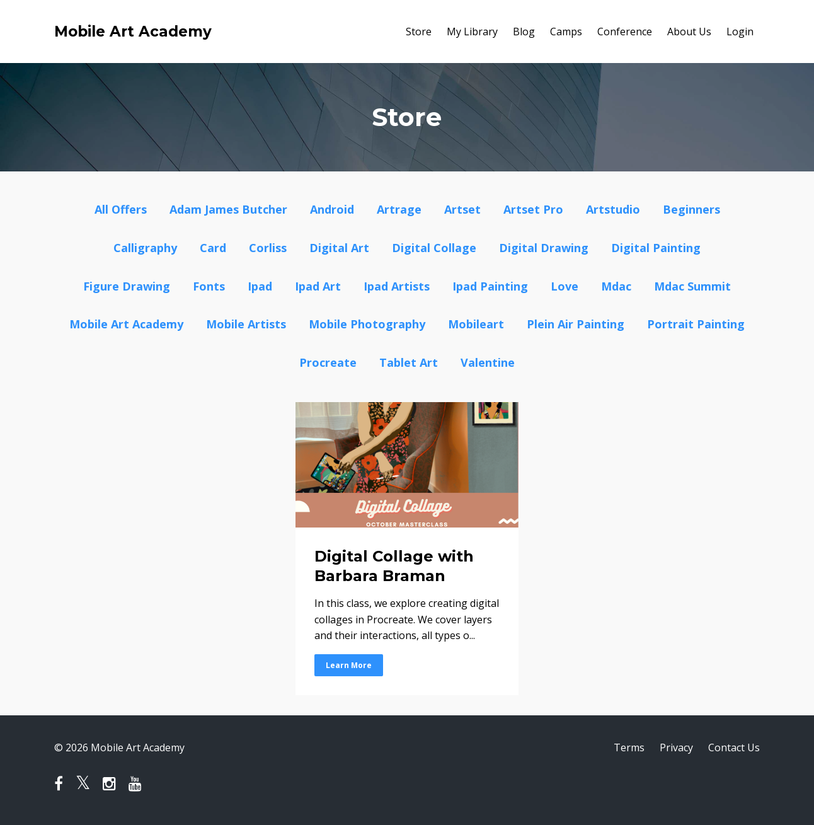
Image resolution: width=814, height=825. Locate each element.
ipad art (318, 286)
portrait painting (696, 324)
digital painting (656, 247)
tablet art (408, 362)
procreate (328, 362)
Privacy (676, 747)
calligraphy (145, 247)
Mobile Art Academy (133, 31)
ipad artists (397, 286)
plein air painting (575, 324)
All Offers (121, 209)
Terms (629, 747)
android (332, 209)
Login (740, 31)
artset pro (533, 209)
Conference (624, 31)
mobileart (476, 324)
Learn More (349, 665)
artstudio (613, 209)
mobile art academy (126, 324)
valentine (488, 362)
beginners (691, 209)
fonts (209, 286)
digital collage (434, 247)
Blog (524, 31)
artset (462, 209)
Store (419, 31)
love (564, 286)
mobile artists (246, 324)
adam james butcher (228, 209)
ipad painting (490, 286)
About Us (689, 31)
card (213, 247)
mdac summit (692, 286)
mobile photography (367, 324)
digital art (339, 247)
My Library (472, 31)
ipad (260, 286)
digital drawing (543, 247)
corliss (268, 247)
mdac (616, 286)
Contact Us (734, 747)
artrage (399, 209)
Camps (566, 31)
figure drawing (126, 286)
